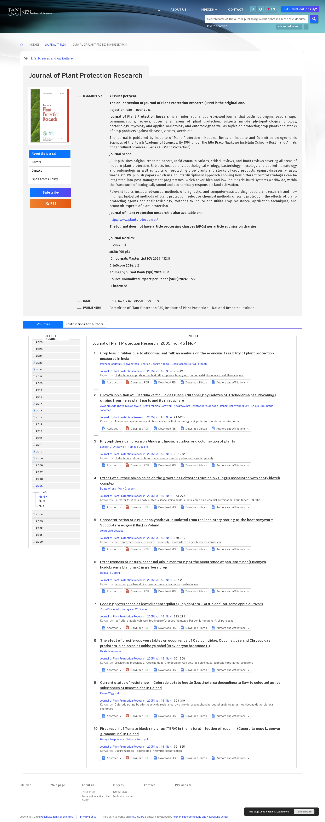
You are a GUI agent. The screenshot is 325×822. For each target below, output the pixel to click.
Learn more (282, 811)
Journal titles (55, 44)
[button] (137, 382)
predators (247, 662)
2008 (39, 465)
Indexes (208, 9)
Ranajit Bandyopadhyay (235, 405)
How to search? (216, 26)
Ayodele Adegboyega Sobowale (121, 405)
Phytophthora (123, 458)
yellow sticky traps (141, 584)
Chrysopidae (173, 662)
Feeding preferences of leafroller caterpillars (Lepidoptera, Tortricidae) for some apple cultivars (181, 604)
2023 (39, 362)
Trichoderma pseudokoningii (133, 421)
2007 (39, 472)
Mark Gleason (126, 488)
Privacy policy (88, 816)
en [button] (271, 9)
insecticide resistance (160, 704)
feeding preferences (162, 620)
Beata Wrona (108, 488)
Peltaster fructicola (127, 500)
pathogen (202, 421)
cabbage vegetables (226, 662)
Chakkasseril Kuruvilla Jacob (189, 363)
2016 (39, 410)
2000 (39, 541)
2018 (39, 396)
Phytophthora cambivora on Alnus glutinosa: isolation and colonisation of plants (167, 441)
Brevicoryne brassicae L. (130, 662)
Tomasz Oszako (138, 446)
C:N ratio (255, 500)
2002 (39, 528)
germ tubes (241, 500)
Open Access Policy (45, 179)
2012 (39, 437)
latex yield (182, 375)
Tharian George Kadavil (155, 363)
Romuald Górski (110, 572)
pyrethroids (182, 704)
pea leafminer (189, 584)
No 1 (41, 506)
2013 (39, 431)
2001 (39, 534)
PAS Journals (88, 791)
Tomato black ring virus (150, 750)
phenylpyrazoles (228, 704)
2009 (39, 458)
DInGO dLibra (136, 816)
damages (182, 620)
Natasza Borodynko (138, 739)
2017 (39, 403)
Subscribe (51, 192)
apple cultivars (138, 620)
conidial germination (220, 500)
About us (180, 9)
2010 (39, 451)
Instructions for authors (85, 324)
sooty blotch (148, 500)
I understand (304, 811)
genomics (149, 542)
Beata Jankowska (110, 651)
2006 (39, 479)
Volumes (43, 324)
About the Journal (44, 153)
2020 (39, 383)
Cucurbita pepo (125, 750)
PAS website (183, 785)
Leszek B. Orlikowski (113, 446)
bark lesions (161, 458)
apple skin (200, 500)
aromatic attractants (167, 584)
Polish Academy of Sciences (56, 816)
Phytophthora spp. (126, 375)
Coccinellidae (155, 662)
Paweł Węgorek (110, 693)
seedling (175, 458)
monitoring (122, 584)
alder (136, 458)
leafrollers (122, 620)
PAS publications (300, 9)
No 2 (42, 501)
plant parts (188, 458)
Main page (58, 785)
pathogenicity (204, 458)
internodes (233, 421)
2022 (39, 369)
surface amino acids (170, 500)
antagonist (189, 421)
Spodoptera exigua (183, 542)
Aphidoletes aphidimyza (197, 662)
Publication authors (124, 796)
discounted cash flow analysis (225, 375)
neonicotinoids (249, 704)
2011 (39, 444)
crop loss (168, 375)
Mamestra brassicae (209, 542)
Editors (36, 162)
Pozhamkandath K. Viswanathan (119, 363)
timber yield (197, 375)
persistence (217, 421)
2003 (39, 521)
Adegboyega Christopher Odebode (196, 405)
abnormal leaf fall (150, 375)
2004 (39, 514)
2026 (39, 342)
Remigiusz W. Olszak (134, 609)
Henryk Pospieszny (112, 739)
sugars (188, 500)
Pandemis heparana (201, 620)
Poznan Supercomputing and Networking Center (200, 816)
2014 (39, 424)
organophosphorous (204, 704)
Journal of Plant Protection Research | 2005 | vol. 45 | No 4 (136, 371)
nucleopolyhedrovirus (129, 542)
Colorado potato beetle (130, 704)
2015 (39, 417)
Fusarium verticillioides (166, 421)
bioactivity (163, 542)
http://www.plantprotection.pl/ (133, 220)
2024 (39, 355)
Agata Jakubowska (111, 530)
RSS (51, 203)
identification (173, 750)
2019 (39, 390)
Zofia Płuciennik (110, 609)
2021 (39, 376)
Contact (236, 9)
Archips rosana (224, 620)
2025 (39, 349)
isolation (146, 458)
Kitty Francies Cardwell (157, 405)
